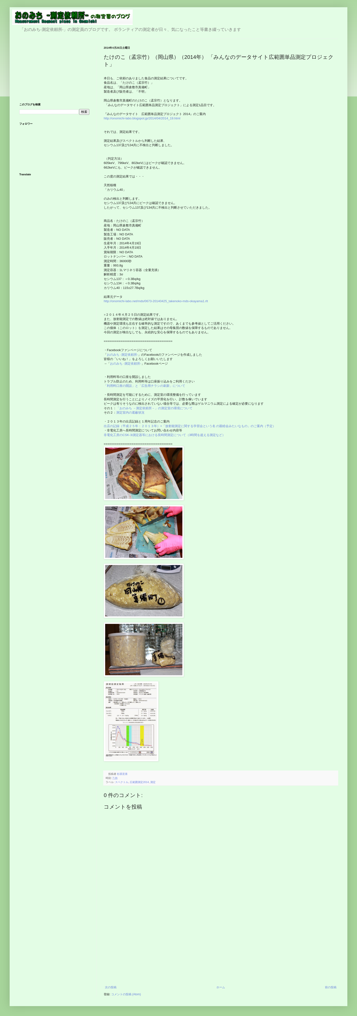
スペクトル (121, 782)
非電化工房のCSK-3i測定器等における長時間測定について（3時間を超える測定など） (165, 435)
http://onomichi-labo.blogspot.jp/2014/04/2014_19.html (142, 118)
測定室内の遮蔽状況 (130, 412)
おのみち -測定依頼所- (122, 354)
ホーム (220, 987)
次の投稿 (111, 987)
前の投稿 (330, 987)
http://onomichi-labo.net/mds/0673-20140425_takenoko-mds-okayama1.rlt (156, 301)
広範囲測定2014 (139, 782)
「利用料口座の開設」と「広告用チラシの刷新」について (144, 386)
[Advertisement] (221, 949)
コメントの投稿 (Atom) (126, 994)
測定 (153, 782)
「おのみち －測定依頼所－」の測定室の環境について (154, 408)
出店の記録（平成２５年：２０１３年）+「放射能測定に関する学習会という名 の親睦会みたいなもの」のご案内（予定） (190, 426)
